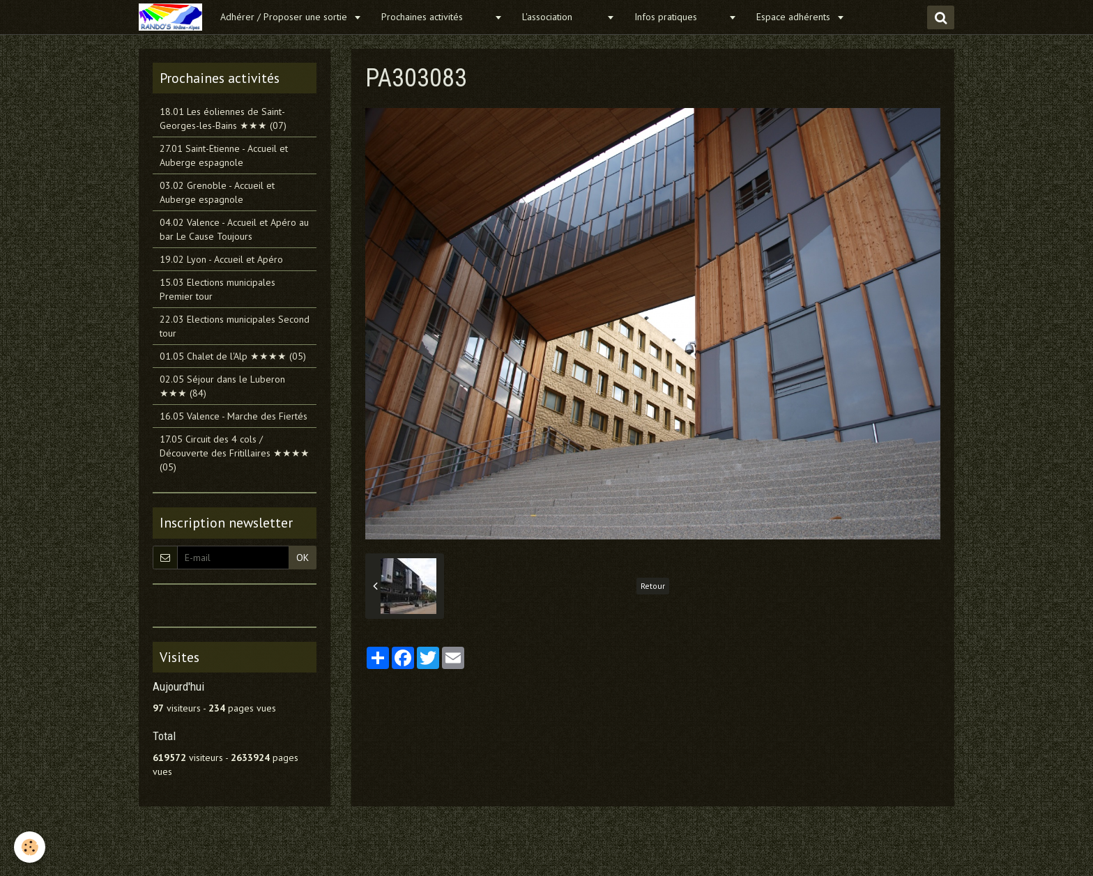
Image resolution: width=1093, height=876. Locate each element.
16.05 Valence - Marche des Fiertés (233, 416)
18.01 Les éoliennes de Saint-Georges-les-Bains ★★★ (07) (223, 118)
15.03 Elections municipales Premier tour (217, 289)
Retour (653, 586)
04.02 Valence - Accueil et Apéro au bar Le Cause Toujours (234, 229)
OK (302, 557)
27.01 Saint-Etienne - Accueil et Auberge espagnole (224, 155)
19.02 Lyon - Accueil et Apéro (221, 259)
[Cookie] (29, 847)
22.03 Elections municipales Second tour (234, 326)
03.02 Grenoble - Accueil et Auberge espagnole (217, 192)
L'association (562, 16)
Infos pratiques (679, 16)
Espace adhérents (794, 16)
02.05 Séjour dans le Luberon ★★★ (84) (222, 386)
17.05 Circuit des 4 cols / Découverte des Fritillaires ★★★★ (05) (234, 453)
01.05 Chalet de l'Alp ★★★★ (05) (233, 356)
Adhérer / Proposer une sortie (285, 16)
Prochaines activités (436, 16)
